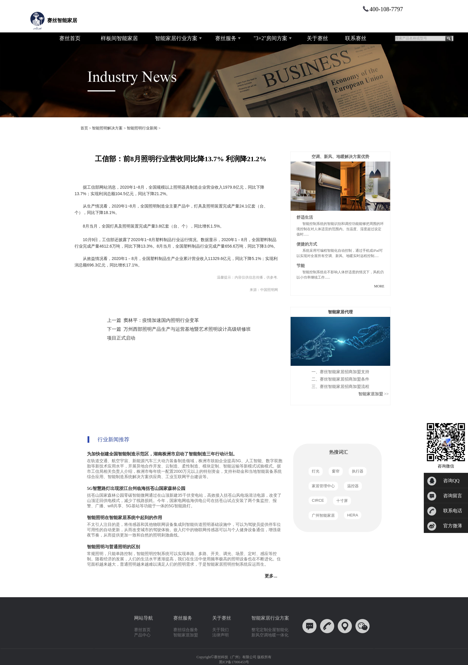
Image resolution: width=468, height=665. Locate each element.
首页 (84, 128)
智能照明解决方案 (107, 128)
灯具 (114, 226)
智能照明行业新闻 (142, 128)
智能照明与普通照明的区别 (113, 546)
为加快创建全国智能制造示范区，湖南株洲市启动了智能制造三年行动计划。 (162, 454)
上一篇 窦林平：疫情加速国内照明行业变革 (153, 320)
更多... (272, 575)
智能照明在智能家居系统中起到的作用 (124, 517)
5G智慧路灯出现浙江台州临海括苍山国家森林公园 (136, 488)
